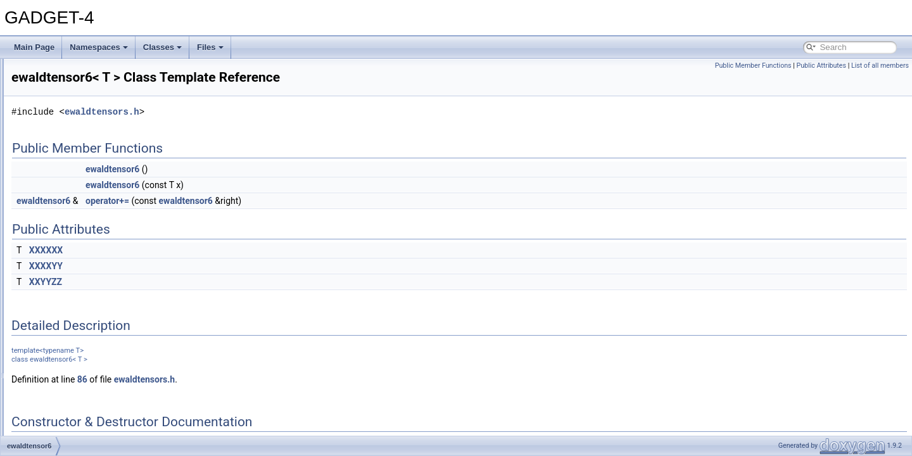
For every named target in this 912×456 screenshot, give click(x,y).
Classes (162, 47)
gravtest (55, 434)
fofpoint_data (64, 309)
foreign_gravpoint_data (81, 350)
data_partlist (62, 128)
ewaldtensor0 (64, 197)
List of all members (880, 65)
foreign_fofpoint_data (77, 336)
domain (54, 141)
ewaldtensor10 (66, 211)
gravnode (57, 406)
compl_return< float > (77, 86)
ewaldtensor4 (64, 239)
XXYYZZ (203, 282)
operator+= (266, 201)
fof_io (51, 281)
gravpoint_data (67, 420)
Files (210, 47)
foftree (52, 323)
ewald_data (61, 183)
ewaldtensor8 (64, 267)
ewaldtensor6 (64, 253)
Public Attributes (821, 65)
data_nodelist (64, 114)
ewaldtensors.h (260, 112)
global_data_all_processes (87, 392)
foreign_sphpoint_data (79, 364)
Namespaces (99, 47)
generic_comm (67, 378)
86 (241, 379)
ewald (51, 169)
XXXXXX (204, 250)
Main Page (34, 47)
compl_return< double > (82, 72)
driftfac (53, 155)
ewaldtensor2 (64, 225)
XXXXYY (204, 266)
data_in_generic (69, 100)
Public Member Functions (753, 65)
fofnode (54, 295)
